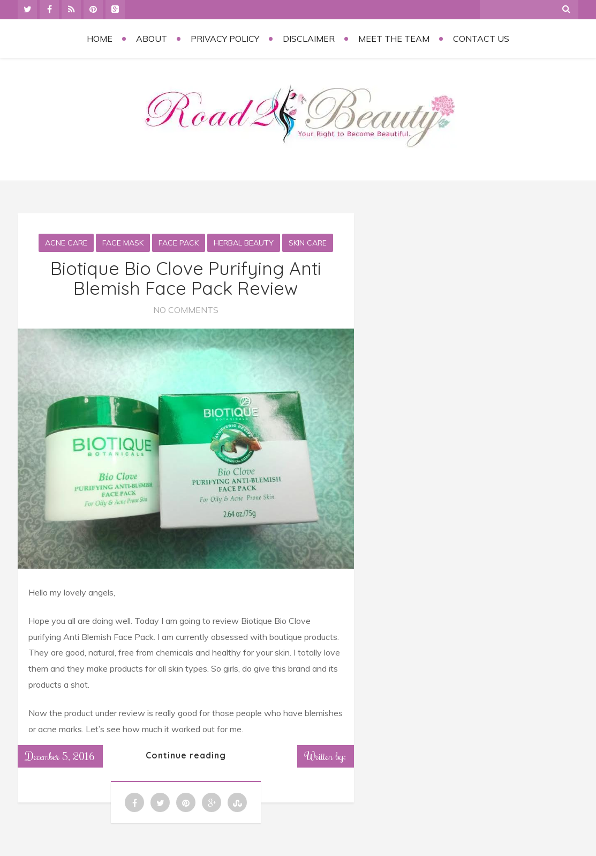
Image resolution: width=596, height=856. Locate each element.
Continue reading (186, 755)
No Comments (185, 309)
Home (99, 38)
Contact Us (481, 38)
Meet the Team (393, 38)
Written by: (325, 756)
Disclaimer (309, 38)
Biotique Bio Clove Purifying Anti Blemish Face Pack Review (185, 278)
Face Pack (179, 243)
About (151, 38)
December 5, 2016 (60, 756)
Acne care (66, 243)
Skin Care (308, 243)
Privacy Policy (225, 38)
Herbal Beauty (244, 243)
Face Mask (123, 243)
